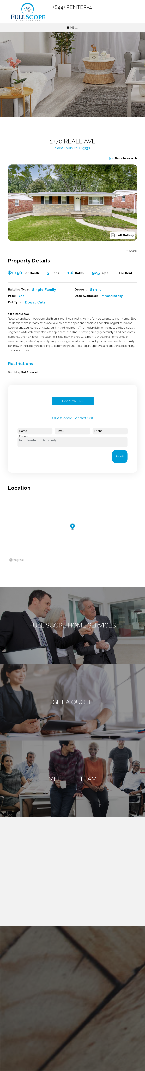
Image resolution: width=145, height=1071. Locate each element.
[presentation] (43, 456)
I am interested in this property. (72, 442)
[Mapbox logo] (16, 560)
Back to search (123, 158)
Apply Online (73, 401)
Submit (120, 456)
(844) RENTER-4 (72, 7)
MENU (72, 27)
